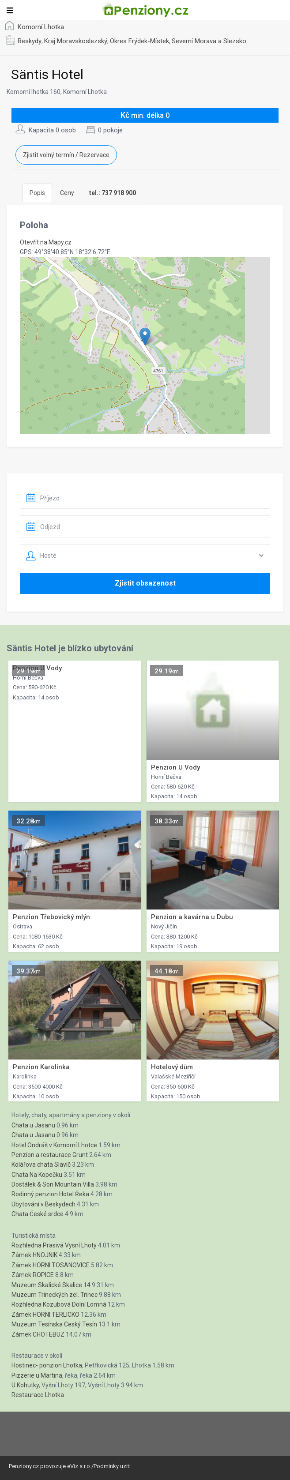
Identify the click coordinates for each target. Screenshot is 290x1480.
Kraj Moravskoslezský (75, 41)
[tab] (112, 193)
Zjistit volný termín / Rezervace (66, 154)
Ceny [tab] (67, 192)
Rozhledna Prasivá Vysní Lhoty (54, 1245)
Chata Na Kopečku (36, 1174)
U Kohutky (25, 1385)
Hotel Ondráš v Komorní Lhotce (54, 1145)
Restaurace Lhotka (37, 1394)
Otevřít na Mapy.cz (46, 242)
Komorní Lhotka (41, 27)
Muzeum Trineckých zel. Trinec (54, 1294)
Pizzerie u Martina (36, 1375)
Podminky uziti (112, 1466)
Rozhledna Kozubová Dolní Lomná (58, 1304)
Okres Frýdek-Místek (139, 41)
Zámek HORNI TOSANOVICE (50, 1265)
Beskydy (29, 41)
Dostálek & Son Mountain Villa (52, 1184)
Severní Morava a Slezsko (209, 41)
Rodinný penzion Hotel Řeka (50, 1194)
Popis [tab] (37, 192)
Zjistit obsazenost (145, 583)
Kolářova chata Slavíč (41, 1164)
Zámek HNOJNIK (34, 1254)
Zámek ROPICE (32, 1274)
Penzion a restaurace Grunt (49, 1154)
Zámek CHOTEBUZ (37, 1334)
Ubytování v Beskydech (43, 1204)
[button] (145, 336)
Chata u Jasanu (33, 1125)
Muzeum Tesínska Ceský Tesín (54, 1324)
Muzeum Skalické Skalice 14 (50, 1284)
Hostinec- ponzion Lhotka (46, 1365)
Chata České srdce (37, 1213)
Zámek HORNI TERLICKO (45, 1314)
